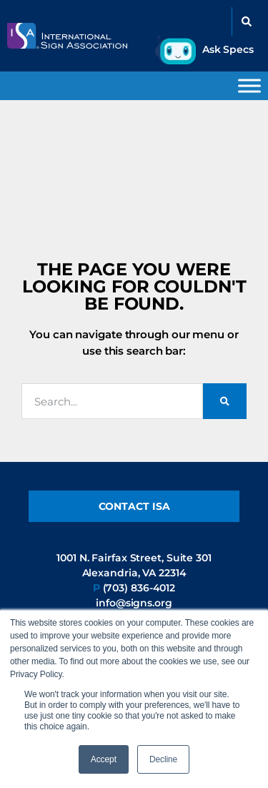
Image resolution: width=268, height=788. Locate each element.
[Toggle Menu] (249, 85)
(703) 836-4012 (139, 587)
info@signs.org (134, 602)
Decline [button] (163, 759)
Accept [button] (103, 759)
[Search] (225, 401)
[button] (246, 21)
